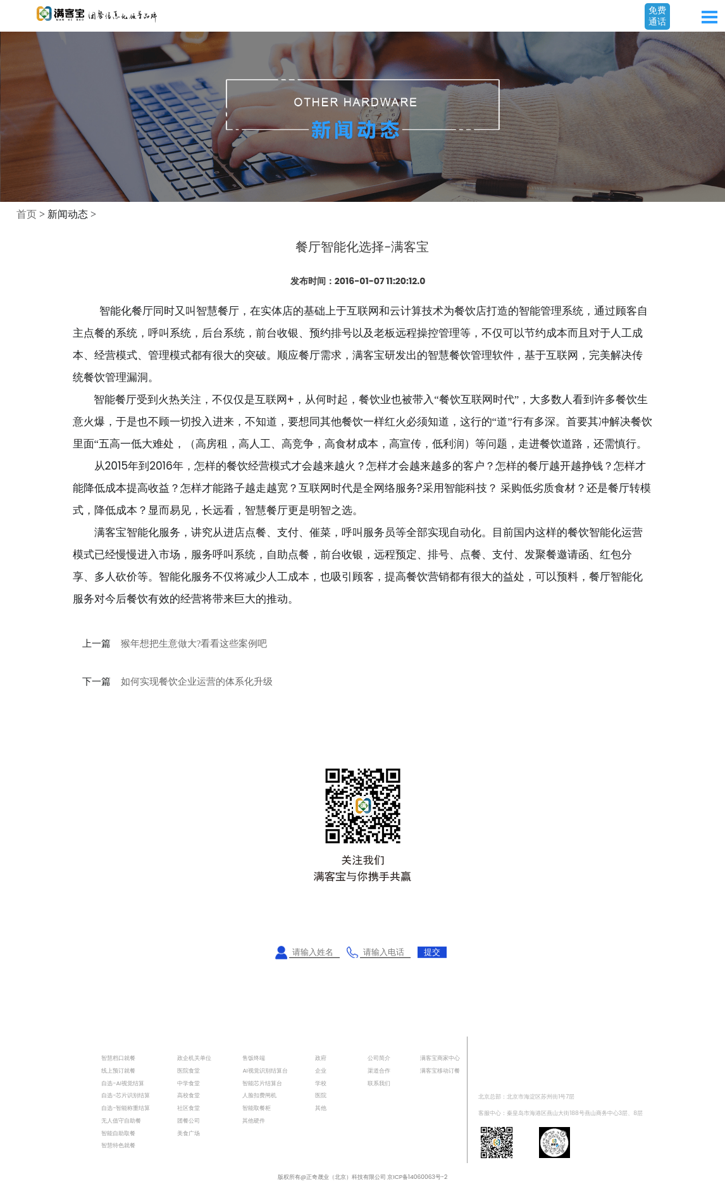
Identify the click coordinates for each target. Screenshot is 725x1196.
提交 (432, 952)
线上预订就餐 (118, 1070)
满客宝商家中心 (440, 1058)
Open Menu (709, 17)
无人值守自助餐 (121, 1120)
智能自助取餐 (118, 1133)
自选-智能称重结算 (125, 1108)
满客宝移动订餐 (440, 1070)
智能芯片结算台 (262, 1083)
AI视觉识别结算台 (264, 1070)
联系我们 (379, 1083)
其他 (320, 1108)
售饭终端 (253, 1058)
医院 (320, 1095)
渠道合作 (379, 1070)
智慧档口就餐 (118, 1058)
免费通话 (657, 16)
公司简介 (379, 1058)
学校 (320, 1083)
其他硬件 (253, 1120)
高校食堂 (188, 1095)
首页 (26, 214)
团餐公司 (188, 1120)
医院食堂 (188, 1070)
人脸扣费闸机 (259, 1095)
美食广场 (188, 1133)
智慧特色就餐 (118, 1145)
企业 (320, 1070)
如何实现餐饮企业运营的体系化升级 (197, 681)
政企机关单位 (194, 1058)
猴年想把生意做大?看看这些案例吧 (194, 643)
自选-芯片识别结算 (125, 1095)
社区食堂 (188, 1108)
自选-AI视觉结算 (122, 1083)
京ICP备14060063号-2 (417, 1177)
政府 (320, 1058)
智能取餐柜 (256, 1108)
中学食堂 (188, 1083)
